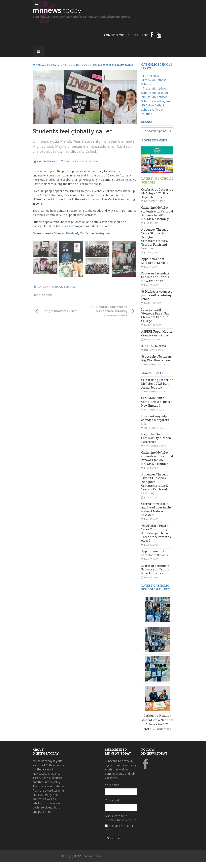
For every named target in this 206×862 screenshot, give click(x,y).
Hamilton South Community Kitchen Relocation (156, 438)
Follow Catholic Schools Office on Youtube (153, 109)
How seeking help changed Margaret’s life (155, 420)
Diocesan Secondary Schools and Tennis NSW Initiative (155, 277)
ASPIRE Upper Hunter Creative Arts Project (157, 333)
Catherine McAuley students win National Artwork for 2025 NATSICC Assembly (157, 213)
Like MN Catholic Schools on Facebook (155, 91)
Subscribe (113, 838)
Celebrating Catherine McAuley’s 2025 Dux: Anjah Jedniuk (157, 193)
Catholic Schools (64, 286)
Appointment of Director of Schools (154, 261)
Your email (112, 800)
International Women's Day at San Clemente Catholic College (155, 315)
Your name (112, 785)
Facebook (72, 233)
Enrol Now (150, 76)
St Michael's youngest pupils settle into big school (156, 295)
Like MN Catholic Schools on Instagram (155, 99)
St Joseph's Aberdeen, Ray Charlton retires (156, 358)
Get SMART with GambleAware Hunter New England (156, 401)
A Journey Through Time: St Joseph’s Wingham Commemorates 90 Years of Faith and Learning (155, 239)
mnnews (57, 9)
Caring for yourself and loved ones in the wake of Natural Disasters (156, 509)
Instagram (103, 233)
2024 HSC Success (153, 346)
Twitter (85, 233)
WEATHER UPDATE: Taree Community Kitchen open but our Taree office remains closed (156, 533)
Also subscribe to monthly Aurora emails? (120, 818)
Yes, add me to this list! (119, 828)
